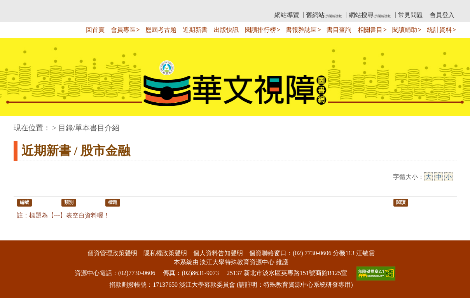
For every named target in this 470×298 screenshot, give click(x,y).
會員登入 (442, 15)
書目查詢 (339, 29)
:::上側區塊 (29, 6)
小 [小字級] (449, 177)
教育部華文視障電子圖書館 (82, 6)
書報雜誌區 (301, 29)
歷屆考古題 (160, 29)
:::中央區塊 (15, 124)
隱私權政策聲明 (165, 253)
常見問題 (410, 15)
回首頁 (95, 29)
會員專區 (123, 29)
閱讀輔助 (404, 29)
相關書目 (370, 29)
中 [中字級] (438, 177)
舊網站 (324, 15)
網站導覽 (286, 15)
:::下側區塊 (15, 235)
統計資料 (439, 29)
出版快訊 (226, 29)
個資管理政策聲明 (112, 253)
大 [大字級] (428, 177)
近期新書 (195, 29)
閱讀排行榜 (260, 29)
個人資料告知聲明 (218, 253)
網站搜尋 (370, 15)
